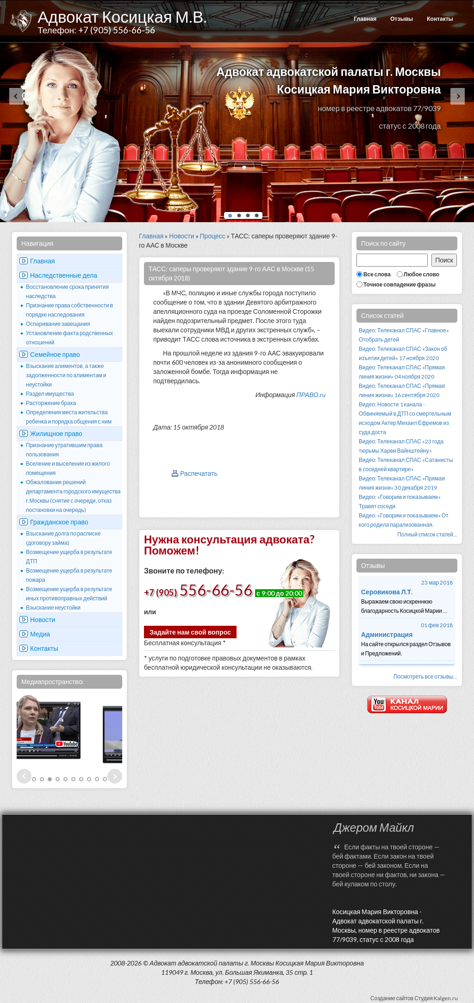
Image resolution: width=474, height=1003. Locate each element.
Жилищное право (56, 433)
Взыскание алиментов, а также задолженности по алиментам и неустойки (66, 375)
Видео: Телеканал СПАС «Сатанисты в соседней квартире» (406, 464)
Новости (42, 619)
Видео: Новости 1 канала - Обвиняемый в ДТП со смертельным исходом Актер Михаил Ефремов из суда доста (405, 418)
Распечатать (199, 473)
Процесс (212, 236)
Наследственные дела (63, 275)
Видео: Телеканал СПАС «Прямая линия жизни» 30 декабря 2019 (402, 483)
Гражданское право (59, 522)
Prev (24, 776)
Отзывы (401, 18)
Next (114, 776)
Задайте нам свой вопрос (190, 632)
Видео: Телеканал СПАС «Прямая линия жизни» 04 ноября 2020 (402, 372)
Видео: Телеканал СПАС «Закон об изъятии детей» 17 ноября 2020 (403, 353)
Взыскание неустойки (53, 607)
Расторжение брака (51, 402)
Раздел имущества (50, 393)
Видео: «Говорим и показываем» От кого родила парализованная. (404, 520)
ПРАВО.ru (310, 395)
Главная (365, 18)
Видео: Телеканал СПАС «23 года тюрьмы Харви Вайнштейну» (401, 446)
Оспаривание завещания (58, 323)
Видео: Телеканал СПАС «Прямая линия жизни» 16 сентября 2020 (402, 390)
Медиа (40, 634)
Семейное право (55, 354)
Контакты (440, 18)
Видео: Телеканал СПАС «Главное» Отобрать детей (404, 335)
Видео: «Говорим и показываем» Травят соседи (400, 501)
